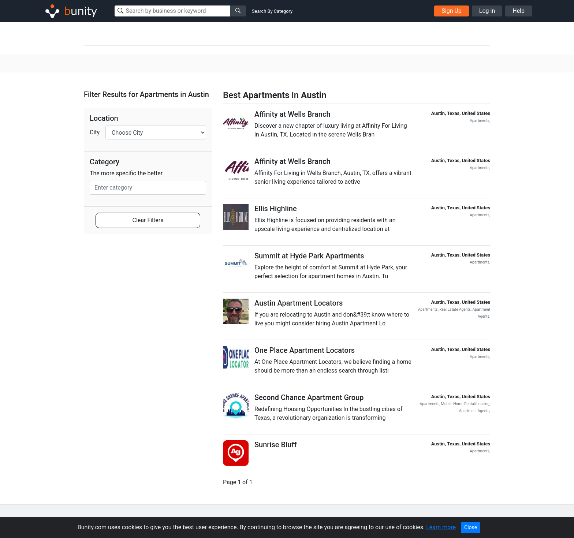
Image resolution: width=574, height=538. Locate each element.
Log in (487, 10)
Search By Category (272, 11)
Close (470, 527)
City (95, 132)
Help (518, 10)
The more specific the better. (127, 173)
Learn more (441, 527)
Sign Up (451, 10)
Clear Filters (148, 220)
